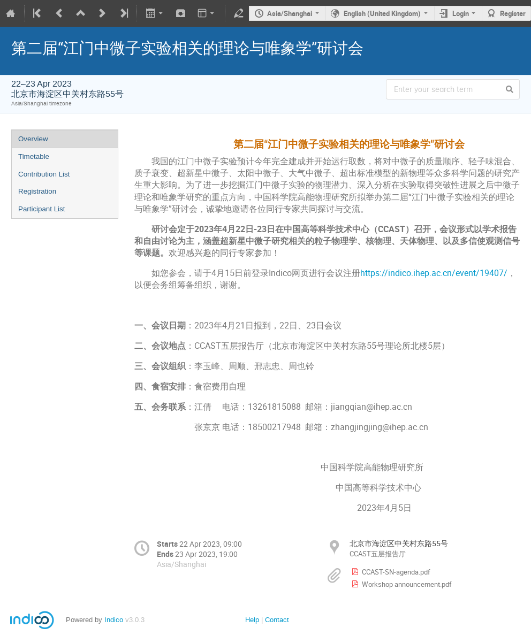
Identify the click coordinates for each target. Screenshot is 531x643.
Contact (277, 619)
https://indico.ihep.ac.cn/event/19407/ (433, 273)
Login (460, 13)
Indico (113, 619)
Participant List (41, 209)
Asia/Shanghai (289, 13)
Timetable (33, 156)
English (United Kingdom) (382, 13)
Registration (37, 191)
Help (252, 619)
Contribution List (44, 174)
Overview (33, 139)
